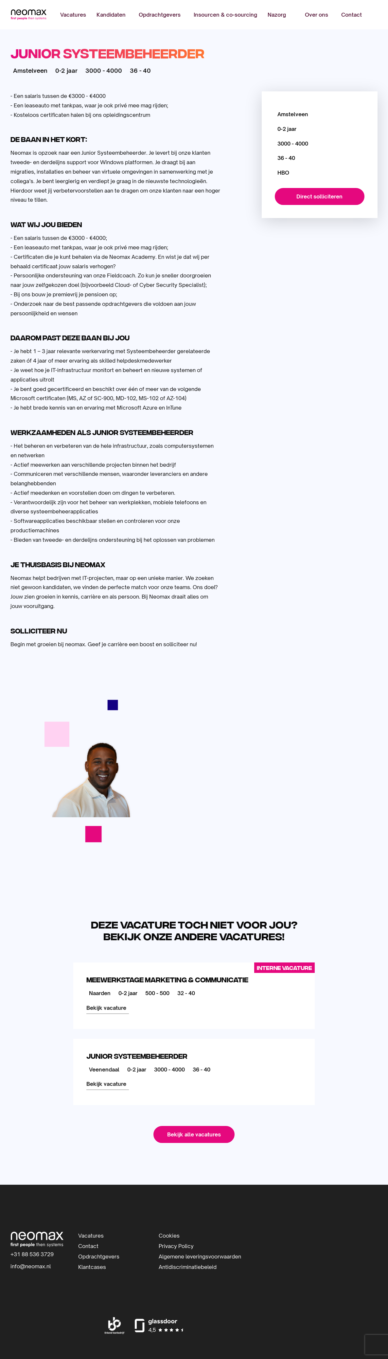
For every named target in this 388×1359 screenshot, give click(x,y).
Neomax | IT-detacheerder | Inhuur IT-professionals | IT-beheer (28, 14)
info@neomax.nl (30, 1266)
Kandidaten (111, 14)
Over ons (316, 14)
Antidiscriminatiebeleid (188, 1267)
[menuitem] (73, 15)
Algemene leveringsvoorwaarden (200, 1256)
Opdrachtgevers (160, 14)
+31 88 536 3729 (32, 1254)
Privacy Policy (176, 1246)
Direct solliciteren (319, 196)
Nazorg (277, 14)
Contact (351, 14)
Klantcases (92, 1267)
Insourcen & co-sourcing (225, 14)
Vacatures (73, 14)
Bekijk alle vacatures (194, 1134)
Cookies (169, 1235)
